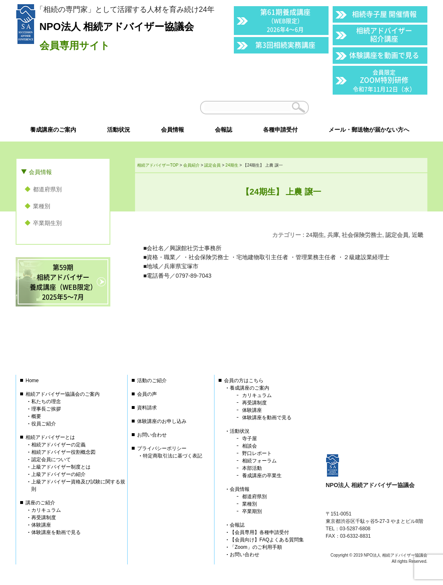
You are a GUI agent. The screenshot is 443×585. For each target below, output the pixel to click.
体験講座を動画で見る (384, 55)
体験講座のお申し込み (162, 421)
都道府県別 (47, 189)
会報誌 (237, 525)
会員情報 (40, 172)
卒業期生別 (47, 223)
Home (32, 380)
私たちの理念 (46, 401)
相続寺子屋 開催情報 (384, 14)
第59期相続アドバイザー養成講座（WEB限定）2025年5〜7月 (63, 282)
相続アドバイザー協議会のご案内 (63, 394)
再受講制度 (43, 517)
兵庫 (333, 235)
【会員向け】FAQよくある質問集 (267, 540)
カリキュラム (46, 510)
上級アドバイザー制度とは (61, 467)
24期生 (315, 235)
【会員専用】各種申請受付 (259, 532)
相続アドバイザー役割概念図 (63, 452)
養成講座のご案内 (249, 388)
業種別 (41, 206)
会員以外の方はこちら (370, 107)
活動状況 (239, 431)
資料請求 (147, 408)
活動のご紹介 (152, 380)
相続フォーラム (259, 461)
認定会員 (396, 235)
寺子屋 (249, 438)
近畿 (417, 235)
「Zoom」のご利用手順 (256, 547)
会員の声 (147, 394)
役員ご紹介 (43, 424)
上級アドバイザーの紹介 (58, 474)
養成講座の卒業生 (262, 475)
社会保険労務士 (362, 235)
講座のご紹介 (40, 503)
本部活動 (252, 468)
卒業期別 (252, 511)
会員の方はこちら (243, 380)
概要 (36, 416)
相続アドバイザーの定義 (58, 445)
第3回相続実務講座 (285, 44)
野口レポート (257, 453)
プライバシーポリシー (162, 448)
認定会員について (51, 459)
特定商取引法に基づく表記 (172, 456)
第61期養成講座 (285, 20)
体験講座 (41, 525)
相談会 (249, 446)
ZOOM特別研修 (384, 80)
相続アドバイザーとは (50, 437)
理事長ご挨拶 (46, 409)
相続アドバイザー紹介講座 (384, 34)
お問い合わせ (152, 435)
